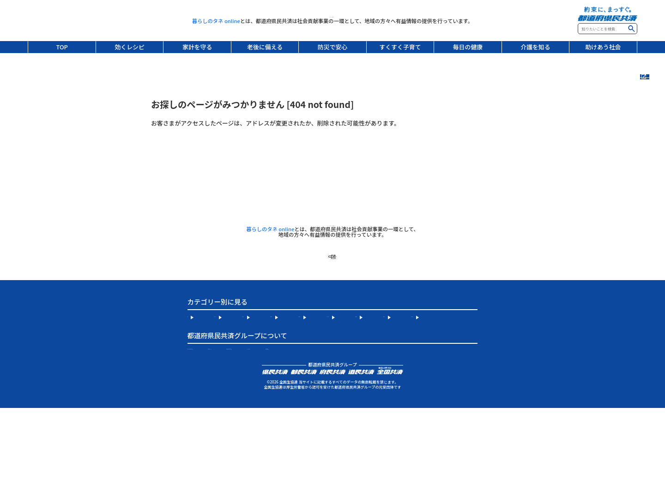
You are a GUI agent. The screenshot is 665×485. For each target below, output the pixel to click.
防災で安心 (332, 46)
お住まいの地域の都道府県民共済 (232, 410)
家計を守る (197, 46)
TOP (62, 46)
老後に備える (265, 46)
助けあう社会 (603, 46)
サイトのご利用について (220, 423)
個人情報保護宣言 (291, 423)
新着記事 (653, 93)
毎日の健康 (468, 46)
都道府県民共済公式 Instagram (416, 410)
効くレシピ (129, 46)
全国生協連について (325, 410)
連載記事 (653, 123)
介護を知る (535, 46)
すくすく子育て (400, 46)
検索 (631, 29)
